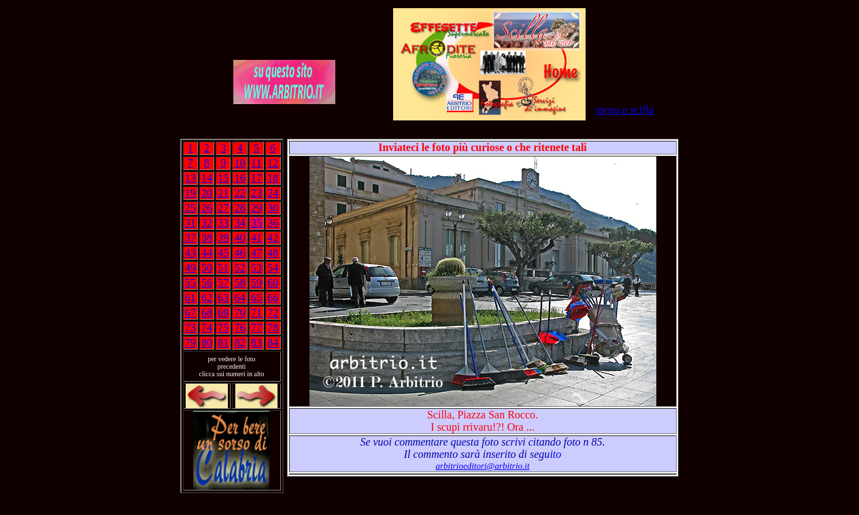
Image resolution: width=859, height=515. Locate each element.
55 (190, 282)
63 (223, 297)
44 (206, 253)
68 (206, 312)
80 (206, 342)
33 (223, 223)
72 (272, 312)
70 (240, 312)
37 (190, 238)
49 (190, 267)
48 (272, 253)
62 (206, 297)
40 (240, 238)
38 (206, 238)
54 (272, 267)
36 (272, 223)
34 (240, 223)
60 (272, 282)
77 (256, 327)
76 (240, 327)
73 (190, 327)
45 (223, 253)
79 (190, 342)
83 (256, 342)
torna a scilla (625, 110)
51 (223, 267)
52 (240, 267)
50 (206, 267)
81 (223, 342)
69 (223, 312)
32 (206, 223)
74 (206, 327)
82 (240, 342)
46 (240, 253)
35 (256, 223)
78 (272, 327)
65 (256, 297)
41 (256, 238)
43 (190, 253)
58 (240, 282)
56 (206, 282)
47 (256, 253)
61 (190, 297)
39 (223, 238)
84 (272, 342)
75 (223, 327)
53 (256, 267)
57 (223, 282)
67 (190, 312)
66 (272, 297)
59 (256, 282)
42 (272, 238)
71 (256, 312)
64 (240, 297)
